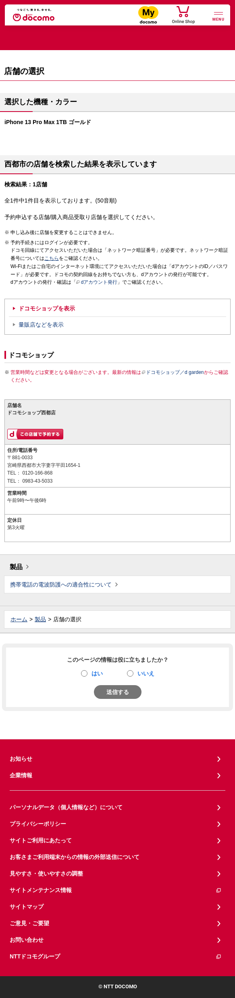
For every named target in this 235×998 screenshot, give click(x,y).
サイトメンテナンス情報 (116, 890)
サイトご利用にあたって (41, 840)
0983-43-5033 (37, 481)
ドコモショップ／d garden (172, 372)
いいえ (145, 673)
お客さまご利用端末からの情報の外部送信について (74, 857)
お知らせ (21, 758)
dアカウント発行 (97, 283)
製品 (16, 566)
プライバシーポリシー (38, 824)
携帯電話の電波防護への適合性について (61, 584)
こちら (51, 258)
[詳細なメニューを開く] (218, 15)
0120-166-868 (37, 473)
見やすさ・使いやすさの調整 (46, 873)
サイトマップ (27, 906)
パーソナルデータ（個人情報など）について (66, 807)
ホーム (18, 619)
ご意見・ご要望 (29, 923)
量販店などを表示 (41, 324)
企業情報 (21, 775)
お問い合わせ (27, 940)
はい (97, 673)
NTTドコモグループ (116, 956)
